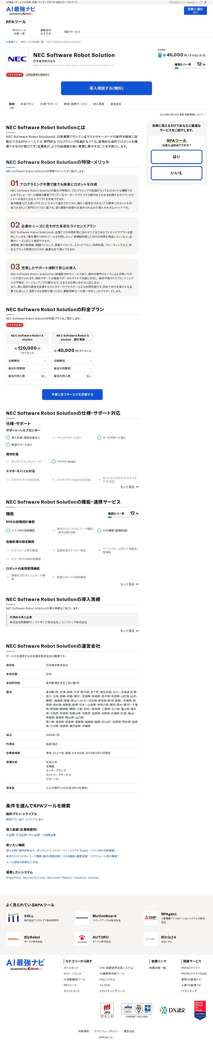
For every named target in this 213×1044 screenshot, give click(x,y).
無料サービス (72, 32)
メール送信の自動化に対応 (22, 862)
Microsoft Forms (34, 877)
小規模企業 (49, 835)
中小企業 (34, 835)
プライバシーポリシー (106, 1031)
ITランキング (189, 991)
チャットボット (72, 991)
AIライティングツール (112, 991)
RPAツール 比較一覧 (19, 31)
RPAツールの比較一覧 (32, 41)
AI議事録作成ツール (112, 973)
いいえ (176, 173)
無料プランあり (15, 819)
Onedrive (80, 877)
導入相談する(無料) (106, 88)
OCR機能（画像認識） (76, 856)
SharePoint (13, 877)
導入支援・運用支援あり (20, 850)
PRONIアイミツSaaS (194, 973)
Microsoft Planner (60, 877)
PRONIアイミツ (190, 968)
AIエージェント (72, 973)
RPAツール (70, 985)
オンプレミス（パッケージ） (52, 850)
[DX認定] (172, 1010)
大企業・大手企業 (16, 835)
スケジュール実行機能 (104, 856)
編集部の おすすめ (45, 31)
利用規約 (83, 1031)
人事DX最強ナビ (191, 985)
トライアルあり (34, 819)
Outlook (93, 877)
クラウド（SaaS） (79, 850)
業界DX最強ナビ (191, 979)
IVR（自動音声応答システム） (117, 968)
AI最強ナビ (12, 41)
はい (177, 156)
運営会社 (129, 1031)
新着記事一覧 (158, 968)
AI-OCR (105, 985)
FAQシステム (107, 979)
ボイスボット (71, 968)
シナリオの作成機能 (102, 850)
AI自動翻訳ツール (75, 979)
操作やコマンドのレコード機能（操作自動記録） (33, 856)
